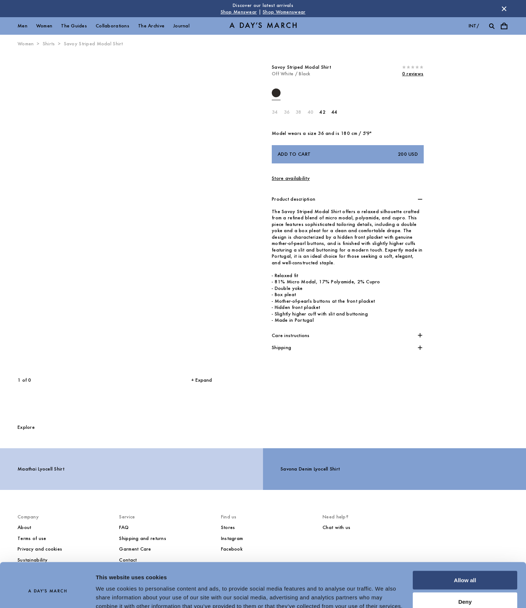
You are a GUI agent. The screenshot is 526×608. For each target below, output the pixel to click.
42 (322, 112)
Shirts (49, 44)
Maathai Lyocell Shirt (41, 469)
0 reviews (413, 74)
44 (334, 112)
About (24, 527)
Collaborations (112, 26)
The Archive (151, 26)
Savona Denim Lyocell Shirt (310, 469)
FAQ (124, 527)
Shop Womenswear (284, 12)
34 (275, 112)
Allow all (465, 547)
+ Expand (201, 380)
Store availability (291, 178)
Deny (465, 569)
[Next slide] (159, 212)
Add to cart (348, 154)
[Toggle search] (491, 26)
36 (287, 112)
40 (311, 112)
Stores (228, 527)
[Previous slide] (53, 212)
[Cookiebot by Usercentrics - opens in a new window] (47, 593)
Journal (181, 26)
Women (44, 26)
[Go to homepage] (263, 26)
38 (299, 112)
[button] (348, 199)
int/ (474, 26)
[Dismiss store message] (504, 9)
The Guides (74, 26)
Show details (113, 593)
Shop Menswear (239, 12)
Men (22, 26)
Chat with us (336, 527)
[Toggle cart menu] (504, 26)
